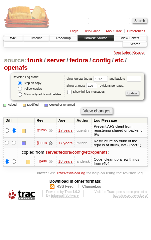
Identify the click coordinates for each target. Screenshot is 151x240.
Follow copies (30, 89)
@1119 (42, 143)
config (101, 60)
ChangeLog (91, 186)
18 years (65, 161)
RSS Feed (64, 186)
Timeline (36, 38)
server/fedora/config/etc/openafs (76, 152)
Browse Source (96, 38)
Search (135, 44)
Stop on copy (29, 83)
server (56, 60)
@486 (43, 161)
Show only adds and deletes (39, 94)
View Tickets (130, 38)
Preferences (136, 31)
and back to (125, 78)
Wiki (13, 38)
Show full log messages (86, 91)
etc (119, 60)
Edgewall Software (65, 195)
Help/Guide (92, 31)
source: (15, 60)
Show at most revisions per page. (95, 85)
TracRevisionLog (70, 173)
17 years (65, 130)
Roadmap (63, 38)
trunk (35, 60)
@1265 (42, 130)
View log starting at (88, 78)
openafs (15, 67)
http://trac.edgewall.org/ (130, 195)
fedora (78, 60)
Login (74, 31)
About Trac (114, 31)
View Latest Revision (129, 52)
